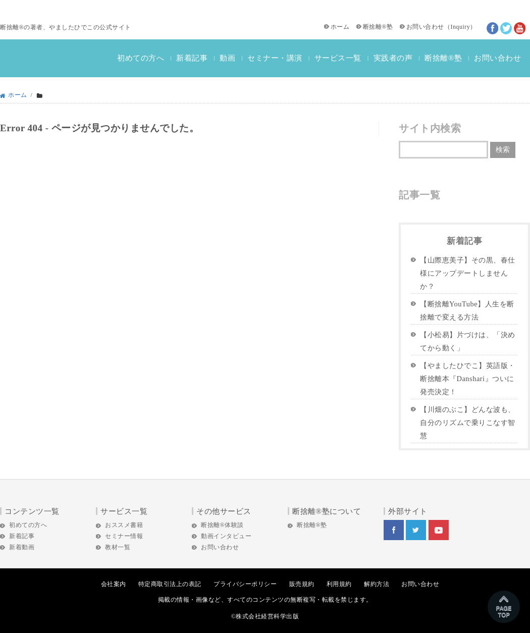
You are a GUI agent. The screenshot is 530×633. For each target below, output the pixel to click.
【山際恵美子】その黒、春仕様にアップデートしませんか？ (467, 273)
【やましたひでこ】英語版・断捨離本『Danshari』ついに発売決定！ (467, 378)
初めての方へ (140, 58)
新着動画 (21, 547)
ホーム (340, 26)
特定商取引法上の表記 (169, 584)
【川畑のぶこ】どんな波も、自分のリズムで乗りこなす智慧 (467, 422)
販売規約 (301, 584)
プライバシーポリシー (245, 584)
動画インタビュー (226, 536)
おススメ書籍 (124, 525)
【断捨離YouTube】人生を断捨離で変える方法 (467, 310)
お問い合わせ (425, 26)
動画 (227, 58)
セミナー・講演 (274, 58)
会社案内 (113, 584)
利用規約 (339, 584)
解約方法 (376, 584)
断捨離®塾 (378, 26)
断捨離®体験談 (222, 525)
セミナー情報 (124, 536)
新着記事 (191, 58)
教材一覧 (117, 547)
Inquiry (460, 26)
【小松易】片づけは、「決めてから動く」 (467, 341)
